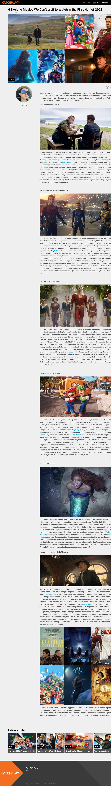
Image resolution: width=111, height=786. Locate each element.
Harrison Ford (51, 594)
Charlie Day (44, 435)
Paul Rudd (72, 243)
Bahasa (105, 3)
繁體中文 (96, 3)
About (27, 770)
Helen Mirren (69, 352)
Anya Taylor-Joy (78, 430)
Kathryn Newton (60, 251)
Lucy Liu (49, 352)
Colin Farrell (51, 162)
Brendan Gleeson (66, 162)
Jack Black (76, 435)
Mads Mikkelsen (87, 604)
